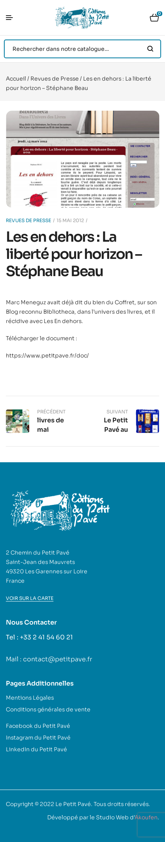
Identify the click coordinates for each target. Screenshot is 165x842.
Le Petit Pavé (73, 804)
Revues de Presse (54, 78)
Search (150, 48)
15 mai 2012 (70, 220)
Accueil (16, 78)
